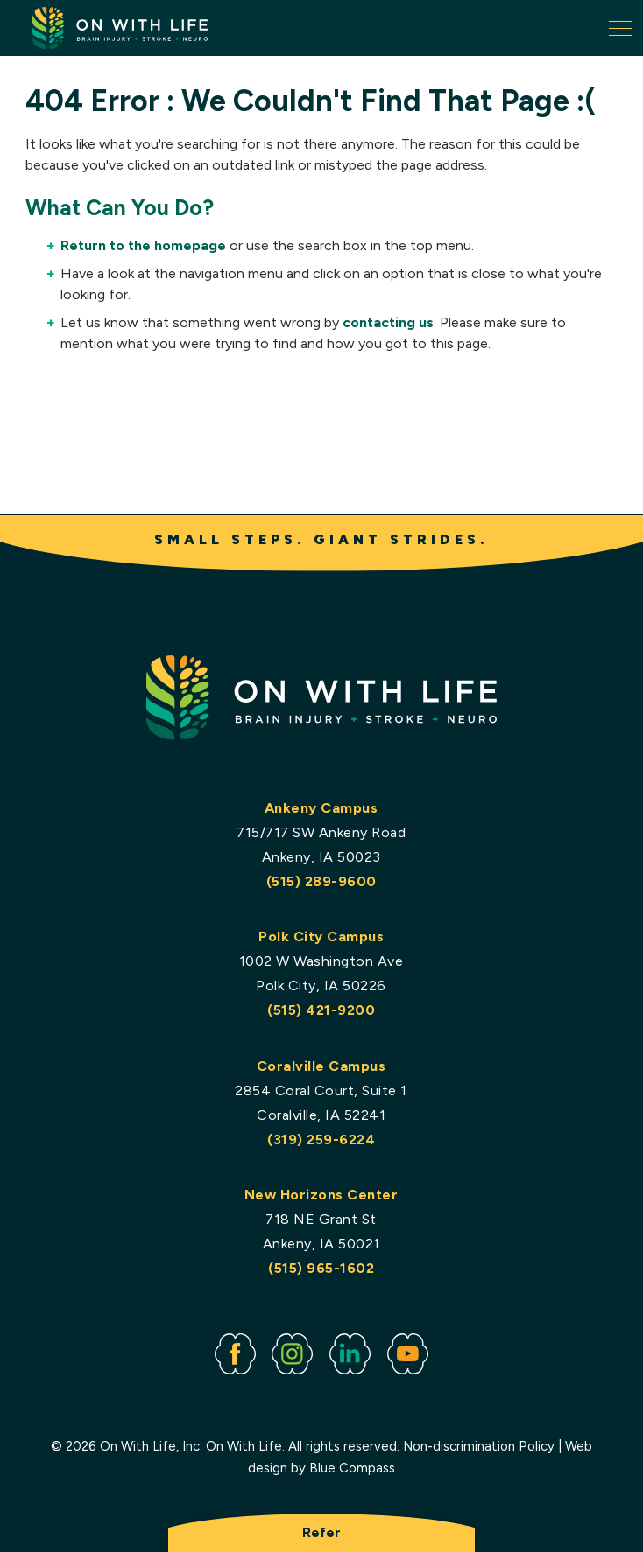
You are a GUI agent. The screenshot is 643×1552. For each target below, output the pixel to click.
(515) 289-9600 (321, 881)
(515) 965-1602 (322, 1269)
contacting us (388, 322)
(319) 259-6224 (322, 1139)
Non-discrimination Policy (479, 1446)
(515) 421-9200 (322, 1010)
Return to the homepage (143, 245)
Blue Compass (352, 1469)
